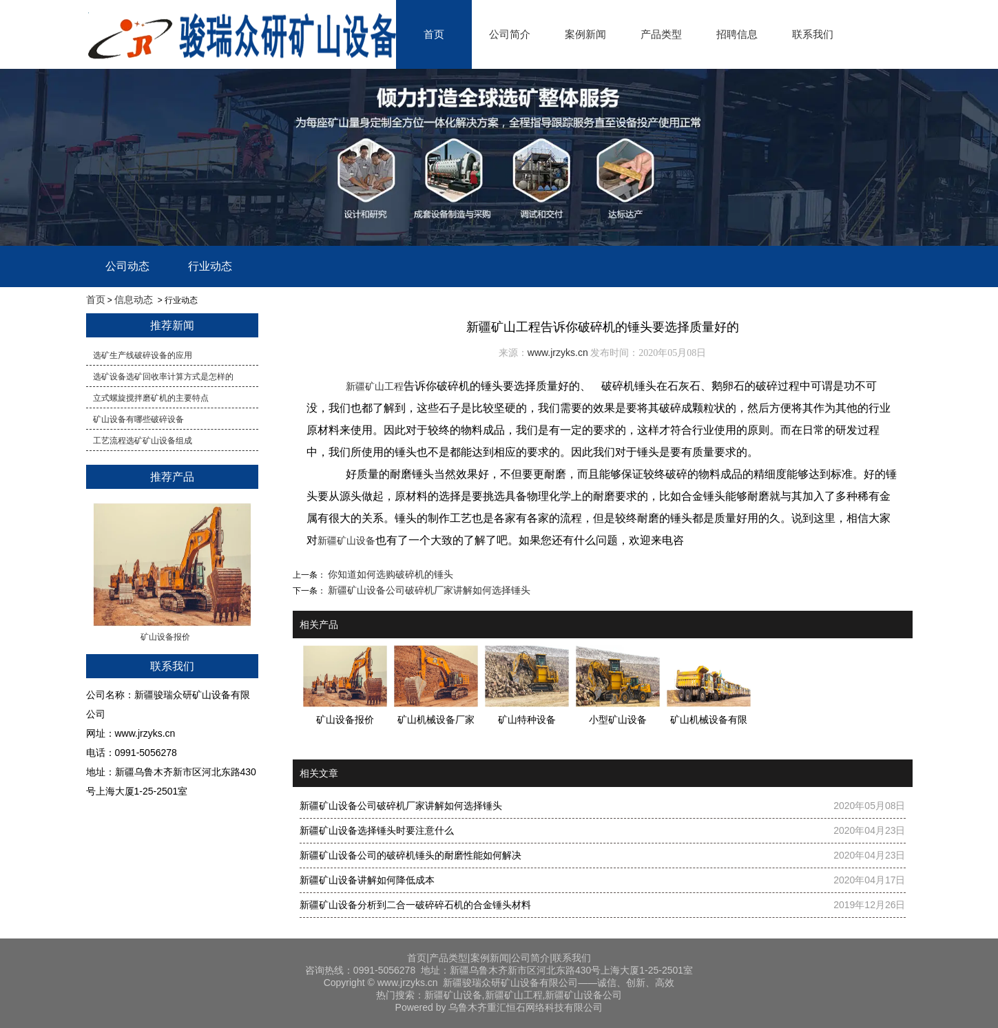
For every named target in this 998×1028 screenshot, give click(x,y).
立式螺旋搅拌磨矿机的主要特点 (151, 398)
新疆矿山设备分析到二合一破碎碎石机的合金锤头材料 (415, 904)
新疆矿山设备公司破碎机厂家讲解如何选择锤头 (428, 590)
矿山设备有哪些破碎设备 (138, 419)
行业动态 (210, 266)
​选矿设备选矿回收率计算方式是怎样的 (163, 376)
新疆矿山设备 (346, 540)
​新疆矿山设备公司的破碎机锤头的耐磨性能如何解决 (410, 855)
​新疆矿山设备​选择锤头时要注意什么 (377, 830)
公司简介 (509, 34)
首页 (434, 34)
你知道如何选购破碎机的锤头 (390, 574)
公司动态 (127, 266)
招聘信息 (737, 34)
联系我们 (812, 34)
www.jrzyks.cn (558, 352)
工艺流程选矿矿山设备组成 (142, 440)
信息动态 (133, 299)
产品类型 (661, 34)
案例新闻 (585, 34)
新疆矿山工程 (375, 386)
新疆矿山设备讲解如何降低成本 (367, 879)
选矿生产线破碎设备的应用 (142, 355)
